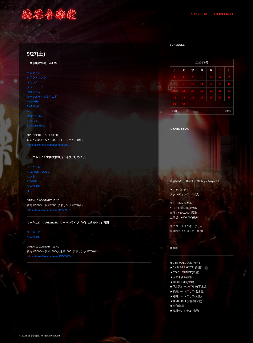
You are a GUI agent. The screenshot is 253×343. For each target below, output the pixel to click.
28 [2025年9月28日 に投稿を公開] (229, 97)
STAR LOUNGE (182, 272)
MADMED (33, 101)
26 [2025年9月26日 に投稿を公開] (210, 97)
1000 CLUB (180, 282)
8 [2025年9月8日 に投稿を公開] (174, 84)
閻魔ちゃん (34, 91)
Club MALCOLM (183, 262)
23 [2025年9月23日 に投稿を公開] (183, 97)
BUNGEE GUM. (36, 125)
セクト (31, 176)
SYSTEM (199, 14)
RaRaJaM (33, 106)
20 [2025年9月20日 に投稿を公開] (219, 90)
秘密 (175, 305)
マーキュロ (34, 166)
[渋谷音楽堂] (49, 14)
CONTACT (224, 14)
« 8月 (174, 111)
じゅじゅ (32, 120)
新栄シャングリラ (183, 291)
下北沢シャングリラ (185, 286)
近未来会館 (179, 277)
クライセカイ (35, 87)
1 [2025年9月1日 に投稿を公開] (174, 77)
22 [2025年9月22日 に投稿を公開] (174, 97)
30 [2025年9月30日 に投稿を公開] (183, 104)
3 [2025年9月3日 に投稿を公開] (192, 77)
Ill (28, 190)
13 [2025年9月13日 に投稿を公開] (219, 84)
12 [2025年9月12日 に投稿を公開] (210, 84)
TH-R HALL (180, 301)
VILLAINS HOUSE (38, 171)
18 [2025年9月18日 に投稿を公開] (201, 90)
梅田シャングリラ (183, 296)
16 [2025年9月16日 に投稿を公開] (183, 90)
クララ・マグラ (36, 77)
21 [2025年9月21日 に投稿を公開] (229, 90)
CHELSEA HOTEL (184, 267)
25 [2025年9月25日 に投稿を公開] (201, 97)
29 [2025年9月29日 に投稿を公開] (174, 104)
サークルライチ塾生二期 (42, 96)
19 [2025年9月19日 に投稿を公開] (210, 90)
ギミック (32, 82)
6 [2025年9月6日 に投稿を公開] (220, 77)
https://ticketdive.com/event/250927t (49, 144)
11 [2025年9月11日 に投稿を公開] (201, 84)
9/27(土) (36, 54)
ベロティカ (34, 72)
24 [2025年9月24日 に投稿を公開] (192, 97)
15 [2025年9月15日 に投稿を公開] (174, 90)
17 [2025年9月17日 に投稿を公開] (192, 90)
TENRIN (32, 181)
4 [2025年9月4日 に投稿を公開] (201, 77)
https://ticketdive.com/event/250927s (49, 256)
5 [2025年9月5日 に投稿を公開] (211, 77)
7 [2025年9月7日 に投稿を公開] (229, 77)
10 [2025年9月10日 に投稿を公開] (192, 84)
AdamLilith (33, 186)
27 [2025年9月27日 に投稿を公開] (219, 97)
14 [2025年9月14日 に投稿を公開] (229, 84)
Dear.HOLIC (34, 115)
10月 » (228, 111)
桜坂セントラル (182, 310)
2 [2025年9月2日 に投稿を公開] (183, 77)
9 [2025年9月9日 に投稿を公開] (183, 84)
